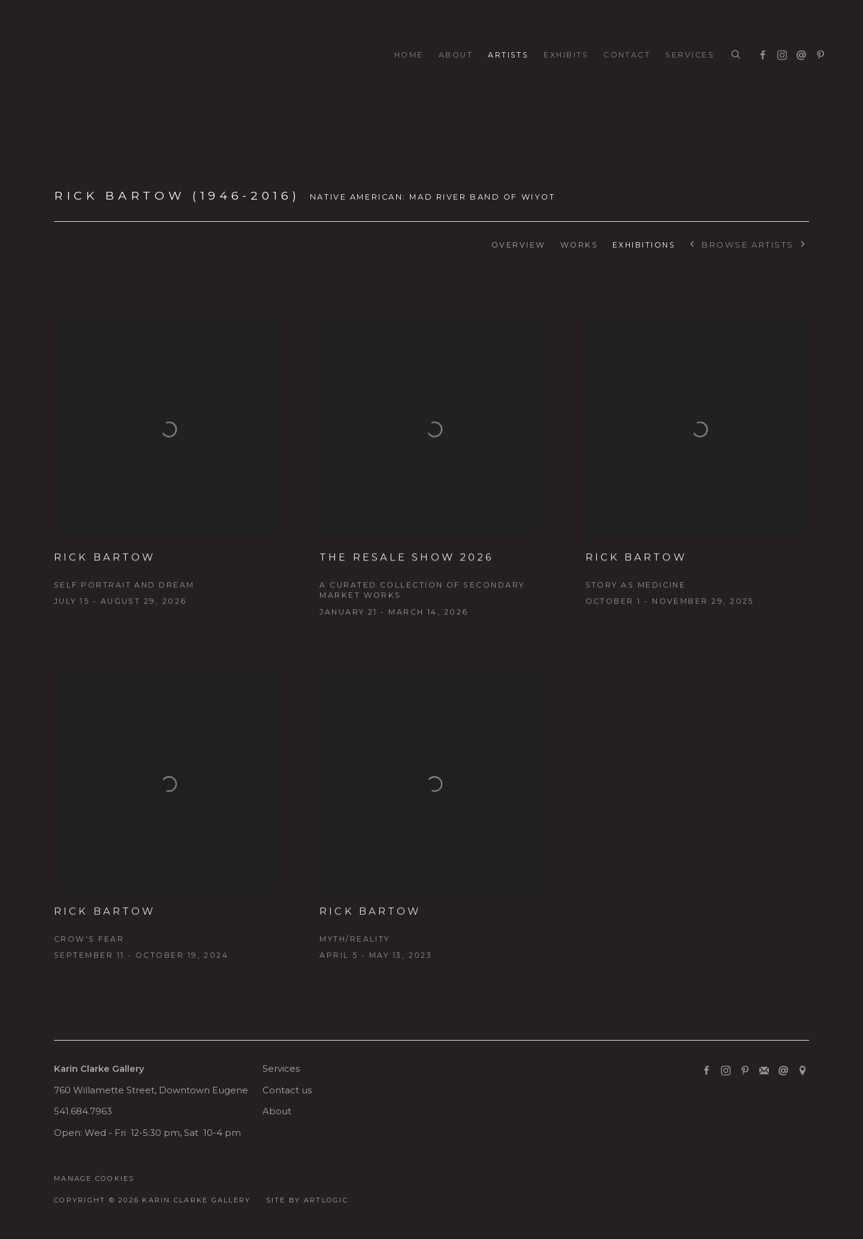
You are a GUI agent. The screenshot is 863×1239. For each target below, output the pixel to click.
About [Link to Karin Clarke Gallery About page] (456, 54)
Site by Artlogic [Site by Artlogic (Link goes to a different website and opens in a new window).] (307, 1200)
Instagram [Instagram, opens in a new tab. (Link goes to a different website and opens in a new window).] (779, 52)
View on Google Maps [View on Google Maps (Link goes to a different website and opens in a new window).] (802, 1071)
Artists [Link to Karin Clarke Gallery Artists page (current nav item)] (508, 54)
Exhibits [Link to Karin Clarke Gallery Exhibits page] (566, 54)
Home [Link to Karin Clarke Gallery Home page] (409, 54)
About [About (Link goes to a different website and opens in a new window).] (276, 1111)
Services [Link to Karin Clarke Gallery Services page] (689, 54)
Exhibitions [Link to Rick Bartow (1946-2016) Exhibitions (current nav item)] (643, 244)
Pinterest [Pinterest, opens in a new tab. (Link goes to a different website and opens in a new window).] (817, 52)
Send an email (798, 52)
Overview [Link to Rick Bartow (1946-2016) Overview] (518, 244)
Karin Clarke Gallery (72, 55)
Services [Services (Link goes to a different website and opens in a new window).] (281, 1068)
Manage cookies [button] (94, 1178)
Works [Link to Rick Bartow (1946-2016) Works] (579, 244)
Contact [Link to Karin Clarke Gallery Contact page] (627, 54)
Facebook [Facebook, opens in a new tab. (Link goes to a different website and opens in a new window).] (760, 52)
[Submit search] (736, 55)
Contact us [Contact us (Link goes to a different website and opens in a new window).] (287, 1090)
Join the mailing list (764, 1071)
